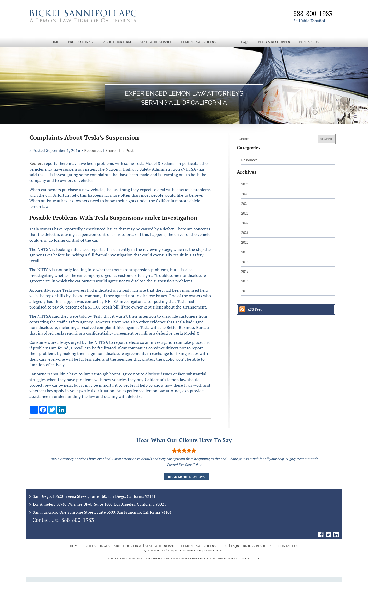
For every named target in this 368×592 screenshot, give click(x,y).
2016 (244, 281)
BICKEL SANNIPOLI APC (188, 550)
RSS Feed (255, 309)
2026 (244, 184)
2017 (244, 271)
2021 (244, 232)
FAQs (245, 42)
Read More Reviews (186, 477)
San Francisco (45, 512)
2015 (244, 290)
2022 (244, 222)
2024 (244, 203)
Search (326, 139)
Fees (228, 42)
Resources (93, 150)
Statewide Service (156, 42)
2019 (244, 252)
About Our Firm (117, 42)
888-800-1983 (77, 519)
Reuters (36, 163)
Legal (220, 550)
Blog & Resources (274, 42)
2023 (244, 213)
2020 (244, 242)
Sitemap (208, 550)
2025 (244, 193)
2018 (244, 261)
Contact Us (309, 42)
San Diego (42, 496)
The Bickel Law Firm (104, 22)
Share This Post (119, 150)
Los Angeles (43, 504)
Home (54, 42)
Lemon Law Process (198, 42)
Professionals (81, 42)
